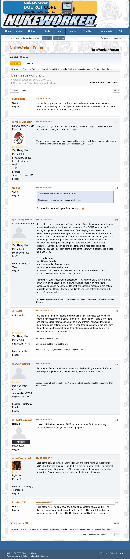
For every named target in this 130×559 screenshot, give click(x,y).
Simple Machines (29, 553)
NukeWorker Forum (27, 47)
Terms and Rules (107, 553)
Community (106, 31)
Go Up (13, 523)
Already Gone (23, 219)
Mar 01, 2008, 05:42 (44, 311)
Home (8, 31)
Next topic (113, 82)
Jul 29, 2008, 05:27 (44, 502)
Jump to (83, 534)
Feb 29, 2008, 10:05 (44, 187)
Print (116, 91)
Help (58, 31)
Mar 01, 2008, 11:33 (44, 219)
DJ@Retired (22, 363)
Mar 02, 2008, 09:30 (44, 420)
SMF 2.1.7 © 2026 (13, 553)
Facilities (88, 31)
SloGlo (19, 311)
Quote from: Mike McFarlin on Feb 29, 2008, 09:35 (59, 193)
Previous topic (98, 82)
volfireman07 (23, 458)
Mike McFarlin (23, 121)
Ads (121, 31)
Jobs (19, 31)
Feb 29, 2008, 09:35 (44, 121)
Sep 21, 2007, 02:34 (44, 98)
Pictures (72, 31)
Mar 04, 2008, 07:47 (44, 458)
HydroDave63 (23, 419)
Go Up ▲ (120, 553)
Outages (32, 31)
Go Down (14, 91)
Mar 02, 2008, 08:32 (44, 363)
